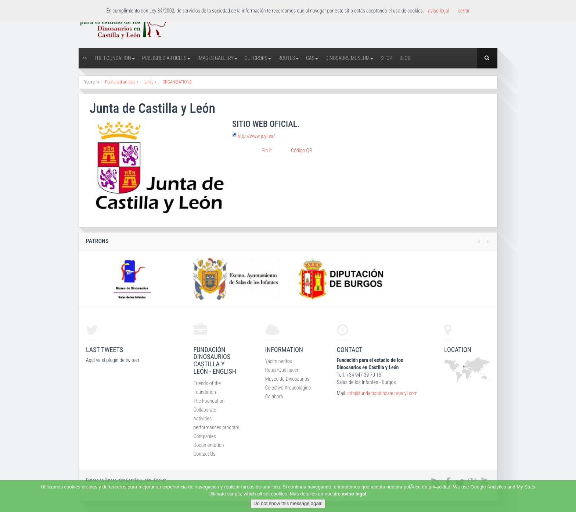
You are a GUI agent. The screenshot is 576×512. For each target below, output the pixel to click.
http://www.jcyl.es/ (256, 136)
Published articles (166, 58)
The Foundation (114, 58)
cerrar (464, 11)
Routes (288, 58)
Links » (150, 82)
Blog (405, 58)
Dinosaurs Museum (349, 58)
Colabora (274, 396)
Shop (386, 58)
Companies (205, 436)
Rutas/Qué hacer (282, 370)
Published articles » (121, 82)
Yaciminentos (278, 361)
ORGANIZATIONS (177, 82)
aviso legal (354, 494)
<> (84, 58)
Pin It (267, 150)
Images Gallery (217, 58)
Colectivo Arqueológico (288, 388)
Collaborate (205, 410)
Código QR (301, 150)
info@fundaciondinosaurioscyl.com (382, 393)
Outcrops (258, 58)
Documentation (209, 445)
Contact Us (205, 454)
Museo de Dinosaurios (287, 379)
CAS (312, 58)
